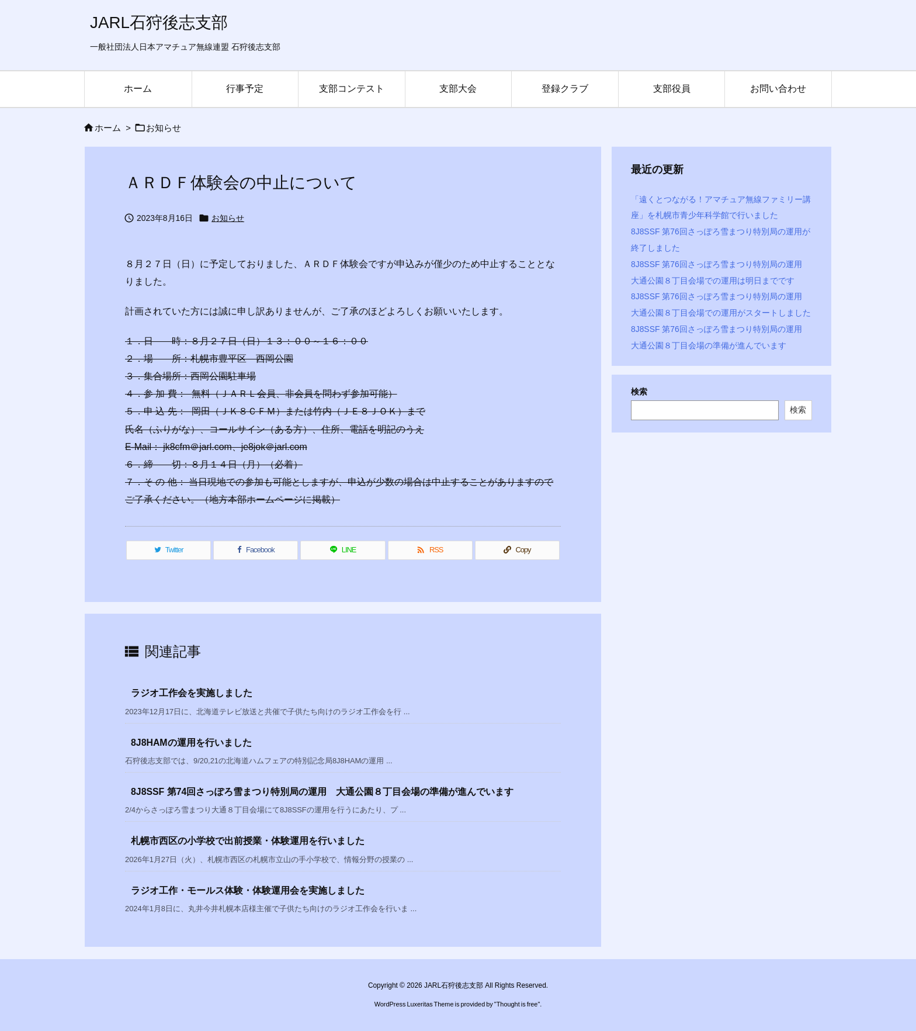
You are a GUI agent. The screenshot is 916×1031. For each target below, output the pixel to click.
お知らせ (163, 128)
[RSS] (430, 551)
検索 (639, 391)
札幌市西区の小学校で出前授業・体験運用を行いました (248, 841)
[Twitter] (168, 551)
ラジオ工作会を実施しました (191, 693)
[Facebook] (255, 551)
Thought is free (517, 1004)
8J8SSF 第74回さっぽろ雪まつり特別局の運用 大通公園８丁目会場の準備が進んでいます (322, 792)
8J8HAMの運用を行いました (191, 743)
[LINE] (342, 551)
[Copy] (517, 551)
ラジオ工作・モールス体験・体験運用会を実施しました (248, 890)
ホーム (108, 128)
